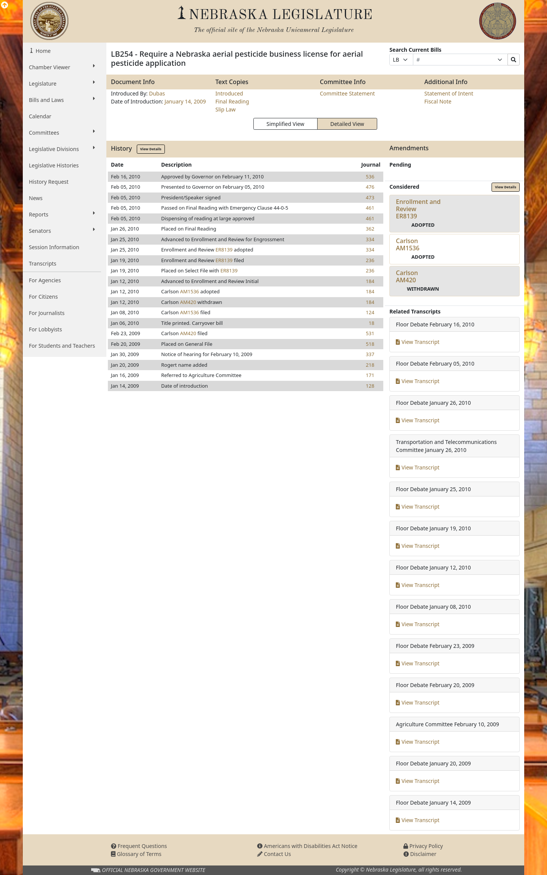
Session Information (54, 247)
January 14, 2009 (185, 101)
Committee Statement (347, 93)
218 (370, 364)
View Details (150, 148)
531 (370, 333)
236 (370, 260)
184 (370, 281)
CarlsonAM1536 (407, 244)
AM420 (188, 302)
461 (370, 207)
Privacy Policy (423, 846)
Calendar (40, 116)
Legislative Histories (54, 165)
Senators (62, 230)
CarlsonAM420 (407, 276)
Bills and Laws (62, 99)
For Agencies (45, 280)
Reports (62, 214)
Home (42, 50)
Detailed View (347, 123)
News (36, 198)
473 (370, 197)
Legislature (62, 83)
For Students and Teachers (62, 345)
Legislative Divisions (62, 149)
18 (371, 323)
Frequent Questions (139, 846)
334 (370, 239)
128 (370, 385)
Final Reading (232, 101)
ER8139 (223, 249)
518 (370, 343)
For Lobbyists (45, 329)
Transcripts (42, 263)
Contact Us (274, 854)
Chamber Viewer (62, 67)
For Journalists (47, 313)
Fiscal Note (437, 101)
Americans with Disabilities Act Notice (307, 846)
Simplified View (285, 123)
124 (370, 312)
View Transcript (417, 341)
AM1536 (189, 291)
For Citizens (43, 296)
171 (370, 375)
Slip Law (225, 109)
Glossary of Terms (136, 854)
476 (370, 186)
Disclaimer (419, 854)
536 (370, 176)
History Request (48, 181)
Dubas (157, 93)
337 (370, 354)
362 (370, 228)
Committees (62, 132)
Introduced (229, 93)
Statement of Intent (448, 93)
